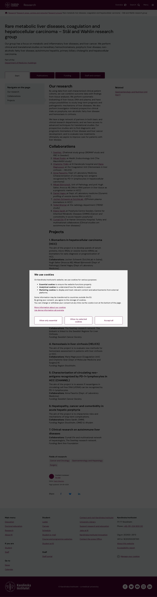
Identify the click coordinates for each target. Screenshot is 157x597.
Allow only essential (48, 320)
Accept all (108, 320)
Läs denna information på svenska (49, 310)
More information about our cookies (50, 307)
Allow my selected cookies (78, 320)
